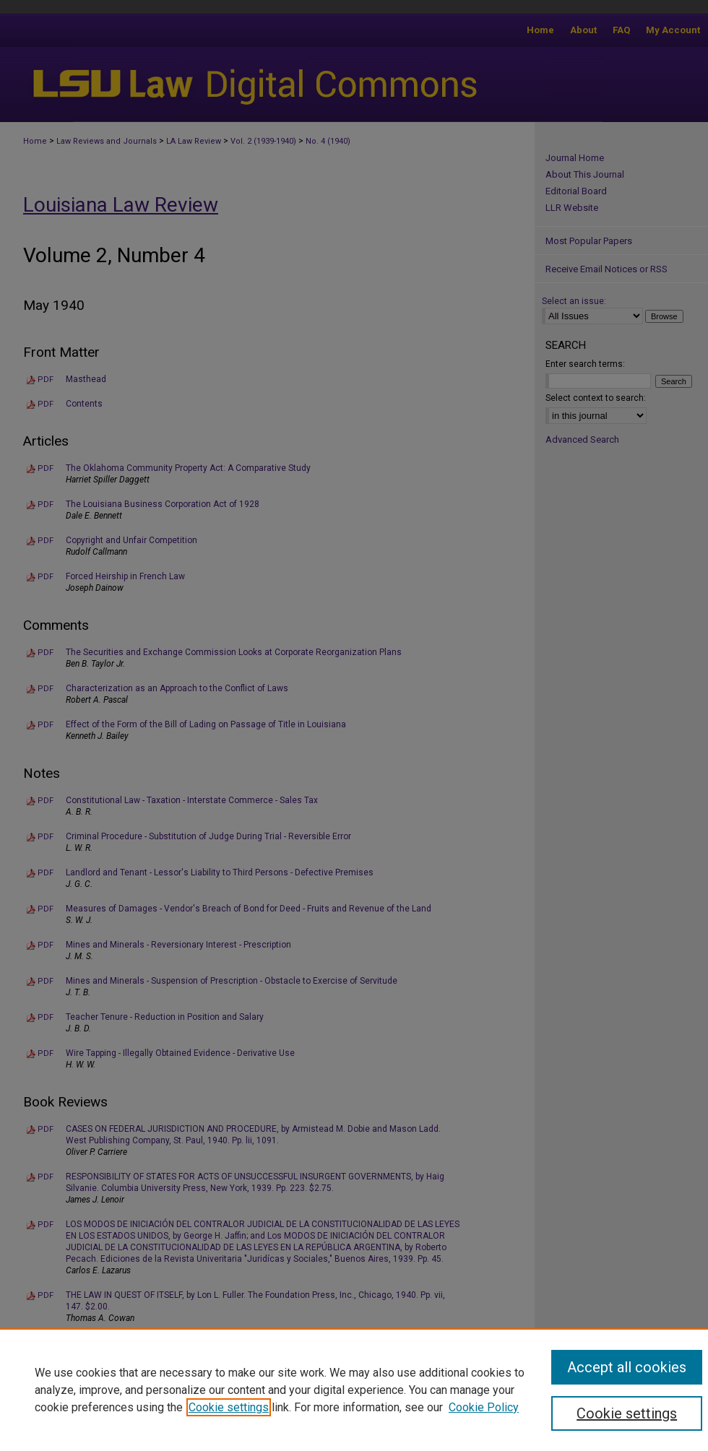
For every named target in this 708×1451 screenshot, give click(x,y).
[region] (354, 1389)
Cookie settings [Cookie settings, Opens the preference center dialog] (627, 1413)
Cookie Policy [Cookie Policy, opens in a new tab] (484, 1407)
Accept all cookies (626, 1367)
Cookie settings (229, 1407)
